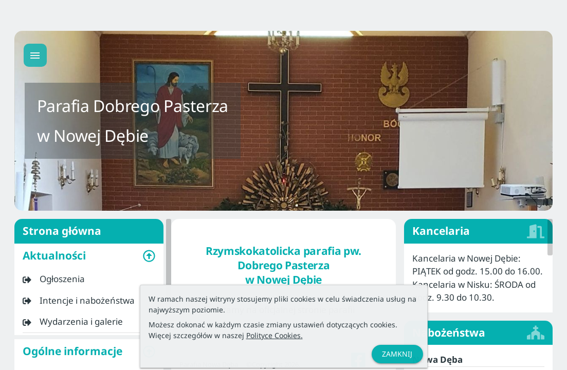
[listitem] (88, 279)
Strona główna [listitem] (88, 231)
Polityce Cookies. (274, 335)
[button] (88, 256)
